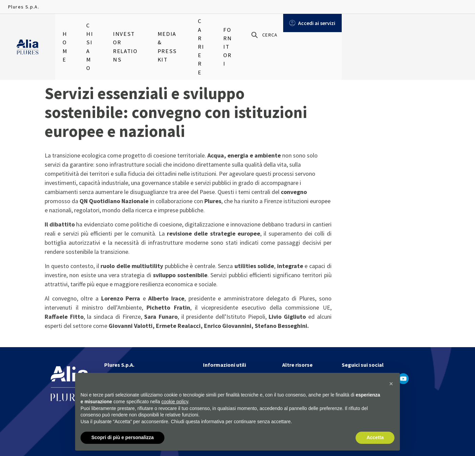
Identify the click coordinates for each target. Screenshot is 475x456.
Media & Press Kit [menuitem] (215, 27)
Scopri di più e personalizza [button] (122, 437)
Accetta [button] (375, 437)
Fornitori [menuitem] (301, 27)
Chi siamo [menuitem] (101, 27)
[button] (391, 384)
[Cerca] (390, 27)
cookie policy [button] (174, 401)
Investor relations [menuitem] (153, 27)
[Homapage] (27, 27)
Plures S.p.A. (23, 7)
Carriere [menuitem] (262, 27)
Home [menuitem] (69, 27)
